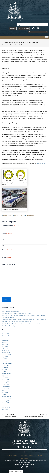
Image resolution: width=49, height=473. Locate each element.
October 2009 (6, 407)
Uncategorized (30, 215)
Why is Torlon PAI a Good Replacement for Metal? (16, 313)
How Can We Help (8, 264)
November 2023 (6, 353)
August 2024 (5, 340)
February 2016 (6, 394)
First (3, 239)
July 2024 (5, 342)
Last (3, 246)
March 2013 (5, 403)
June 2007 (5, 409)
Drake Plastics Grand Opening (10, 311)
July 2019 (5, 376)
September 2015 (7, 399)
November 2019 (6, 373)
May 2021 (5, 369)
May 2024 (5, 346)
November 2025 (6, 336)
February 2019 (6, 382)
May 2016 (5, 392)
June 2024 (5, 344)
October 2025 (6, 338)
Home (3, 45)
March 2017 (5, 388)
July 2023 (5, 359)
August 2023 (5, 357)
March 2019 (5, 380)
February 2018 (6, 386)
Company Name (10, 226)
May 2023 (5, 361)
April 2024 (5, 348)
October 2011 (6, 405)
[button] (24, 451)
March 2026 (5, 334)
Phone (7, 250)
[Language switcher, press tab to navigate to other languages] (38, 32)
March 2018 (5, 384)
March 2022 (5, 365)
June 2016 (5, 390)
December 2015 (6, 397)
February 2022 (6, 367)
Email (6, 257)
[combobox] (32, 24)
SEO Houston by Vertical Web (24, 464)
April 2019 (5, 378)
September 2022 (7, 363)
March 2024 (5, 350)
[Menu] (46, 37)
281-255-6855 (24, 447)
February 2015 (6, 401)
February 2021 (6, 371)
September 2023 (7, 355)
